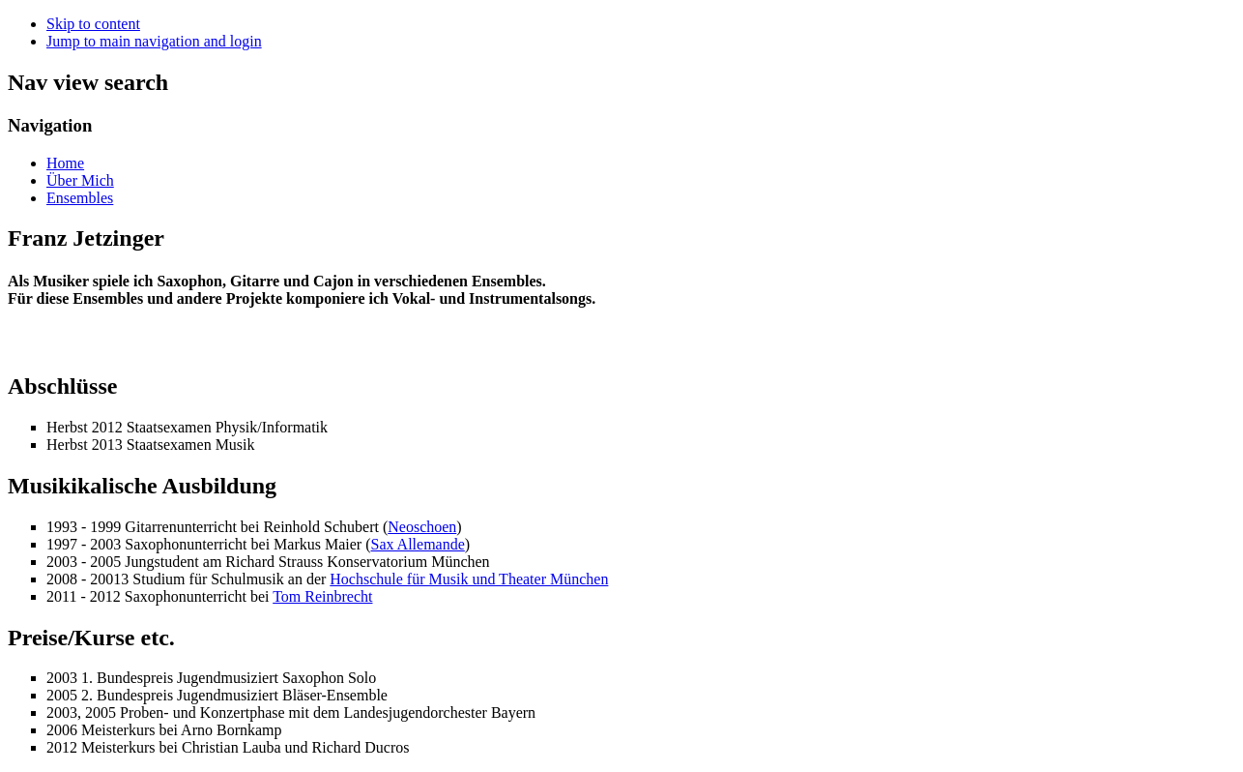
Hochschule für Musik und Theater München (469, 579)
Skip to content (93, 23)
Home (65, 163)
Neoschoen (422, 527)
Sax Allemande (417, 544)
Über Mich (80, 180)
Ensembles (79, 198)
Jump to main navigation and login (154, 41)
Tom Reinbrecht (322, 596)
